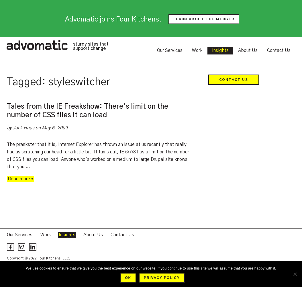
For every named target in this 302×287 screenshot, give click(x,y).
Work (197, 50)
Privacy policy (162, 278)
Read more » (20, 179)
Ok (128, 278)
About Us (248, 50)
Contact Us (279, 50)
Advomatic (37, 45)
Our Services (170, 50)
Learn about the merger (203, 19)
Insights (220, 50)
